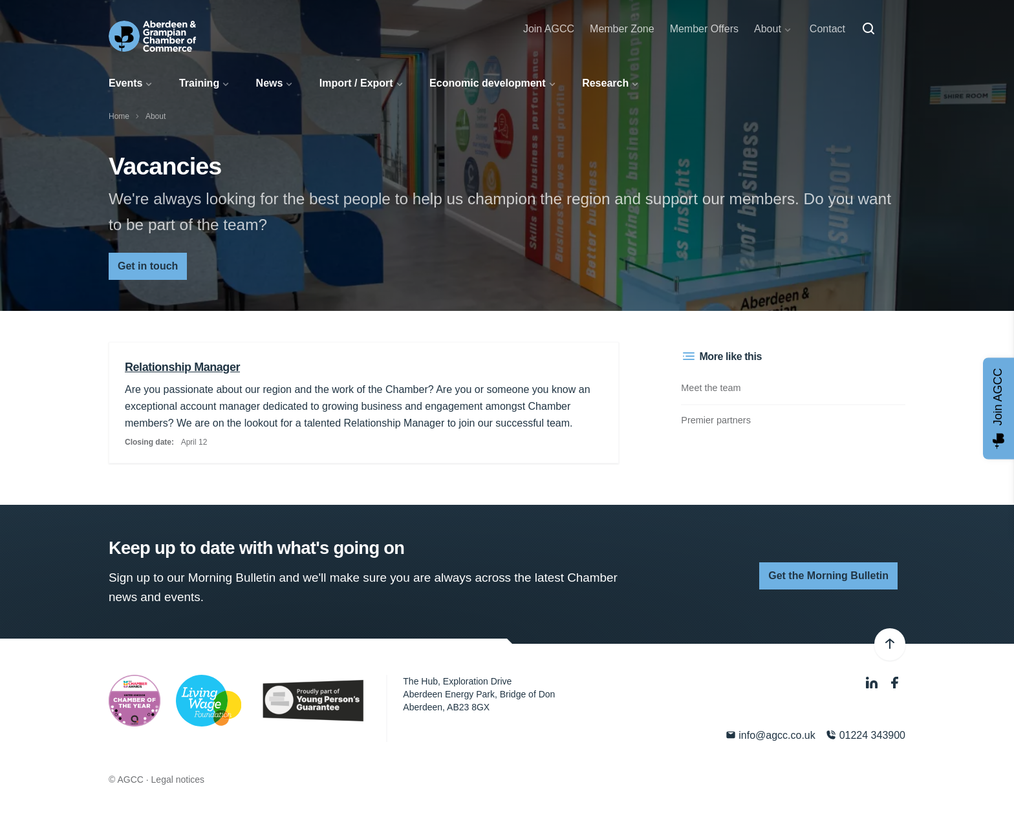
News (269, 83)
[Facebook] (895, 682)
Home (119, 116)
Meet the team (710, 388)
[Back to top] (889, 644)
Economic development (487, 83)
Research (605, 83)
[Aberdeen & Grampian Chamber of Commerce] (152, 36)
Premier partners (716, 420)
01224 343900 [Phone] (865, 735)
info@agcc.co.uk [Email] (770, 735)
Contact (827, 28)
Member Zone (622, 28)
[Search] (868, 29)
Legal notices (178, 779)
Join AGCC (548, 28)
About (767, 28)
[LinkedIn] (873, 682)
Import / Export (356, 83)
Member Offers (704, 28)
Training (199, 83)
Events (125, 83)
